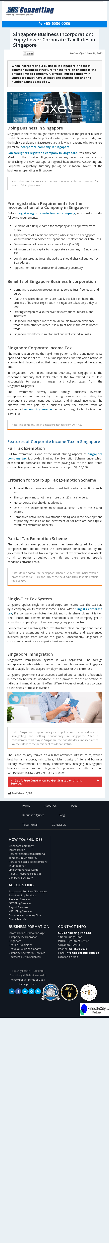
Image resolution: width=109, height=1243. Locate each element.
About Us (51, 805)
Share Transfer (18, 919)
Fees (74, 805)
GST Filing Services (20, 903)
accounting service (38, 409)
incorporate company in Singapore (45, 147)
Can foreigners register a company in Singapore (42, 153)
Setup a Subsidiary (20, 945)
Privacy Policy (18, 979)
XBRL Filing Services (20, 911)
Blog (62, 815)
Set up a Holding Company (25, 949)
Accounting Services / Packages (28, 891)
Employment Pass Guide (23, 869)
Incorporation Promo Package (27, 933)
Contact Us (59, 824)
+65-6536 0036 (56, 23)
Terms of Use (35, 979)
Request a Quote (33, 815)
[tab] (55, 782)
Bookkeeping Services (22, 895)
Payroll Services (18, 907)
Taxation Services (19, 899)
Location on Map (68, 957)
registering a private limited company (46, 213)
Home (26, 805)
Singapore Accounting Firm (25, 915)
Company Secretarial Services (27, 953)
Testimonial (29, 824)
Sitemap (23, 984)
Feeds (33, 984)
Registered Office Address (25, 957)
